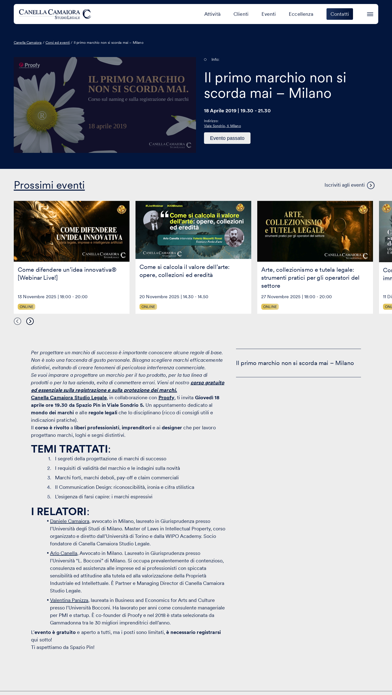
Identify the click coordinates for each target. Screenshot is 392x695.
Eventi (269, 14)
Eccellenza (301, 14)
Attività (212, 14)
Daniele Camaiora (69, 521)
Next (30, 321)
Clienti (241, 14)
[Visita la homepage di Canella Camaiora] (56, 14)
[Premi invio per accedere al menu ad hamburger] (370, 13)
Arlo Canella (63, 553)
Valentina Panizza (69, 600)
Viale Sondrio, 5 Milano (222, 126)
